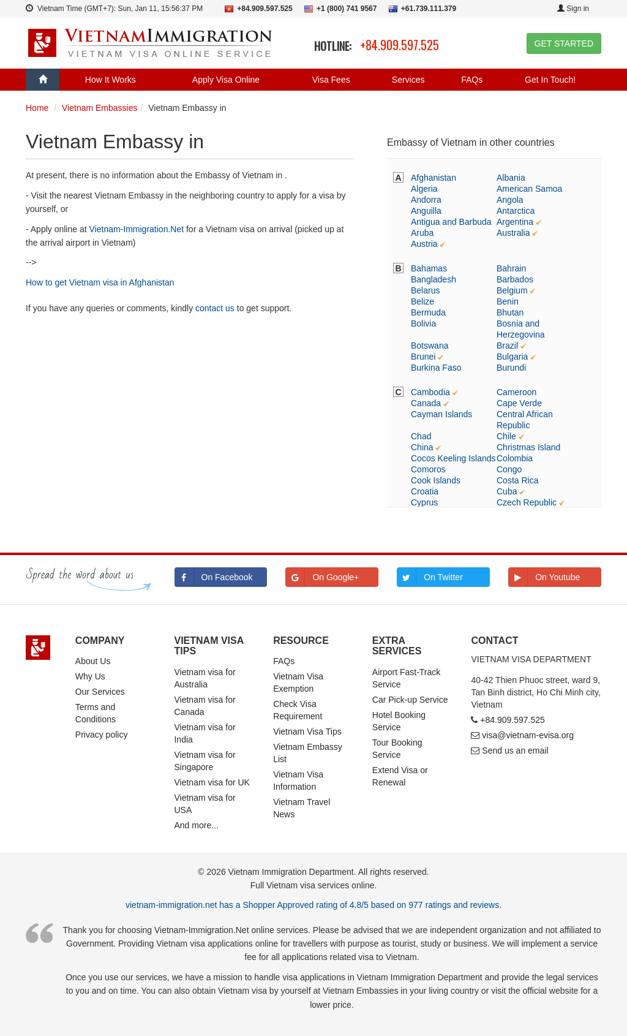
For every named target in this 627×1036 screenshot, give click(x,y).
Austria (424, 244)
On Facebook (214, 577)
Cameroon (516, 392)
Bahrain (511, 268)
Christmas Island (528, 447)
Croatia (424, 491)
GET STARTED (564, 43)
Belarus (425, 290)
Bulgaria (512, 356)
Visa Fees (331, 80)
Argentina (515, 222)
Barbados (515, 279)
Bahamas (429, 268)
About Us (93, 661)
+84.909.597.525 (399, 45)
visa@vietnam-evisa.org (528, 735)
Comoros (428, 469)
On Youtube (544, 577)
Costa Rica (517, 480)
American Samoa (529, 189)
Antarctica (516, 211)
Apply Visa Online (226, 80)
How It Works (110, 80)
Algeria (424, 189)
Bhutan (510, 312)
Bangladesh (433, 279)
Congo (509, 469)
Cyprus (424, 502)
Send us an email (515, 750)
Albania (511, 178)
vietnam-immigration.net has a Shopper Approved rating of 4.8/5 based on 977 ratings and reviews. (313, 905)
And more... (196, 825)
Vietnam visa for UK (211, 782)
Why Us (90, 676)
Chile (506, 436)
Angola (510, 200)
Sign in (573, 8)
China (422, 447)
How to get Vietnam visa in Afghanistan (100, 282)
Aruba (422, 233)
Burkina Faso (436, 367)
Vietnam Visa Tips (307, 731)
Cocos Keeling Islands (453, 458)
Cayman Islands (441, 414)
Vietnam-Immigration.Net (136, 229)
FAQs (471, 80)
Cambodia (430, 392)
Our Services (100, 692)
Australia (513, 233)
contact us (215, 308)
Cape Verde (519, 403)
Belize (422, 301)
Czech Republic (527, 502)
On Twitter (430, 577)
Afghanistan (433, 178)
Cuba (507, 491)
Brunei (423, 356)
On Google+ (322, 577)
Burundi (511, 367)
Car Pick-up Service (410, 700)
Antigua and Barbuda (451, 222)
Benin (508, 301)
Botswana (429, 345)
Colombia (515, 458)
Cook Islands (435, 480)
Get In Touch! (550, 80)
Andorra (426, 200)
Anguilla (426, 211)
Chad (421, 436)
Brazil (507, 345)
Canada (426, 403)
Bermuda (428, 312)
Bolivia (423, 323)
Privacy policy (101, 734)
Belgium (512, 290)
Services (408, 80)
